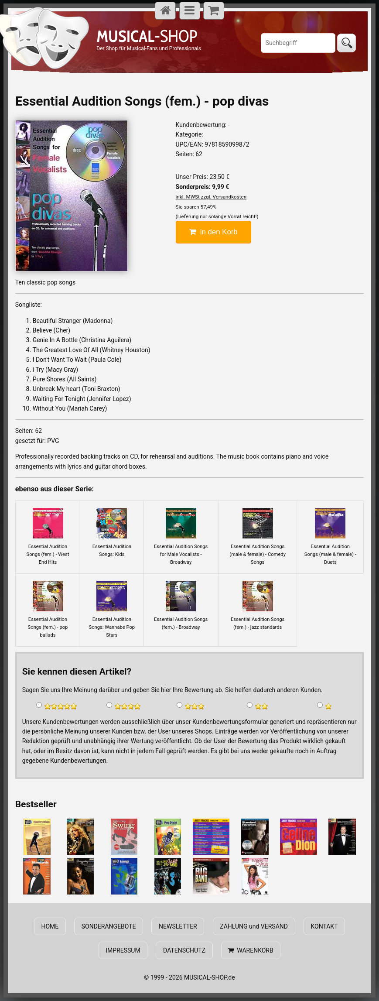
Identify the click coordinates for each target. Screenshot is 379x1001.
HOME (50, 926)
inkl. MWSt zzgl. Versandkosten (211, 197)
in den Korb (213, 232)
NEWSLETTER (178, 926)
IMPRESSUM (123, 950)
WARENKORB (250, 950)
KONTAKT (324, 926)
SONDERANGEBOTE (109, 926)
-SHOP (146, 36)
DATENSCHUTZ (184, 950)
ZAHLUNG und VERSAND (254, 926)
